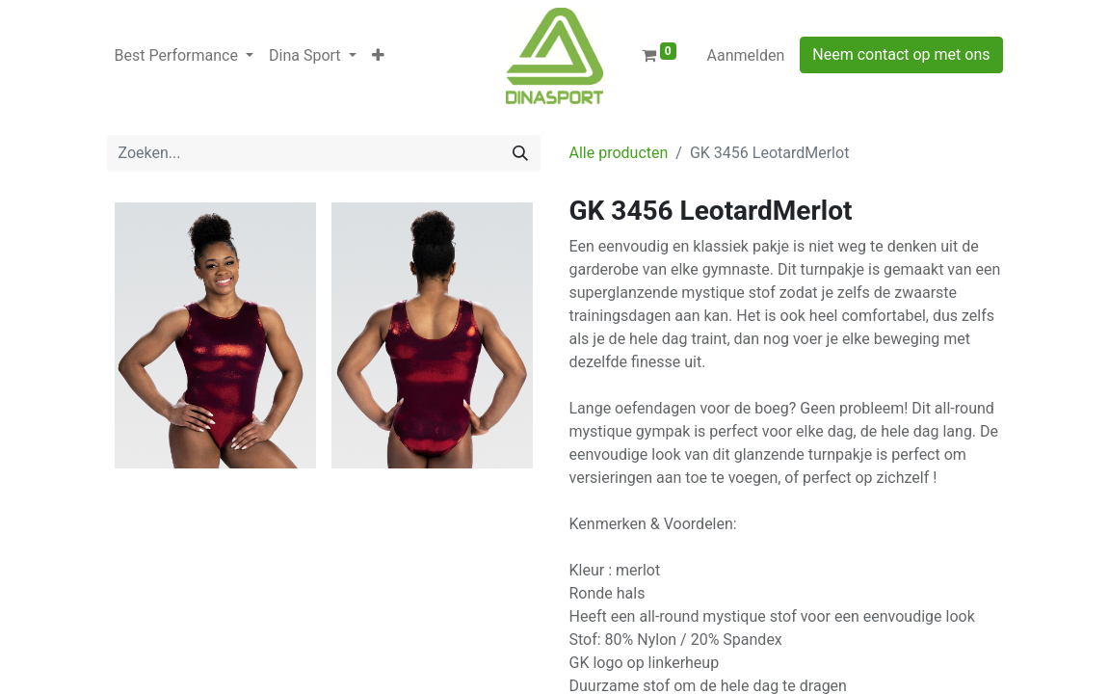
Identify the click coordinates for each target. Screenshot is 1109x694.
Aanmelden (746, 55)
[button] (378, 56)
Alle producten (619, 153)
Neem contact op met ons (901, 54)
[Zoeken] (520, 153)
